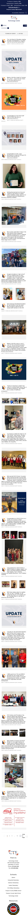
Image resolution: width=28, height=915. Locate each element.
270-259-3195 (15, 866)
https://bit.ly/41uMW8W (7, 484)
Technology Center (10, 33)
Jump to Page (23, 836)
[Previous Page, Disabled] (4, 836)
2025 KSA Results (13, 7)
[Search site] (26, 13)
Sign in (25, 25)
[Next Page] (20, 836)
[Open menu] (4, 25)
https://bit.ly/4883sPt (12, 157)
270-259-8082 (14, 868)
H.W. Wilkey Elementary (13, 888)
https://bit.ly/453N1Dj (8, 351)
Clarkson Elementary (13, 882)
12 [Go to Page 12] (17, 836)
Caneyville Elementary (13, 880)
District (13, 877)
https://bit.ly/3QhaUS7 (12, 81)
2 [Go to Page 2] (9, 836)
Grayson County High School (13, 893)
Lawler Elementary (13, 885)
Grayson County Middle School (13, 890)
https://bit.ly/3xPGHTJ (12, 118)
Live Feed (20, 33)
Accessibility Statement (18, 12)
